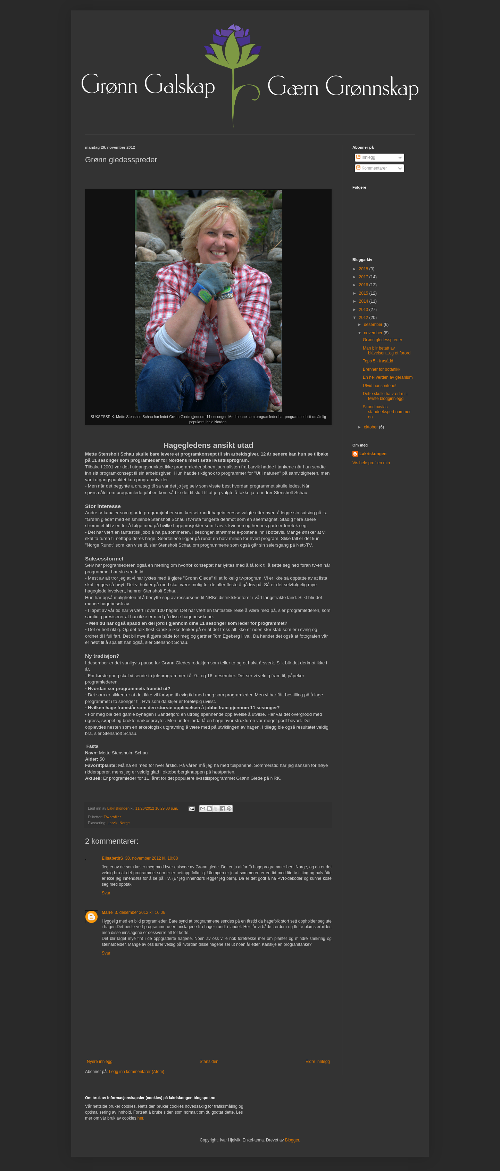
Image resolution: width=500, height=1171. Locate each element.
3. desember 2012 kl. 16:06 (140, 912)
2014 (364, 301)
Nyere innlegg (99, 1061)
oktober (371, 427)
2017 (364, 277)
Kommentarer (371, 168)
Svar (106, 893)
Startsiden (209, 1061)
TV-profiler (112, 817)
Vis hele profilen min (371, 462)
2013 (364, 309)
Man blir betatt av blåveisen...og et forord (386, 350)
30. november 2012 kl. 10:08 (151, 858)
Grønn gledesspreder (382, 339)
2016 (364, 284)
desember (374, 324)
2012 (364, 317)
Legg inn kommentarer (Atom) (136, 1071)
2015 (364, 293)
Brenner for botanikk (381, 369)
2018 (364, 269)
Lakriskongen (372, 453)
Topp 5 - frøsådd (378, 361)
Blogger (292, 1140)
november (374, 332)
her (140, 1118)
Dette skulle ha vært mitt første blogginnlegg (385, 396)
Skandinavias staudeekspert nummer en (387, 411)
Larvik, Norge (118, 823)
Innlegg (365, 157)
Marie (107, 912)
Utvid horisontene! (380, 385)
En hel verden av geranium (387, 377)
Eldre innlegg (318, 1061)
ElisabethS (112, 858)
